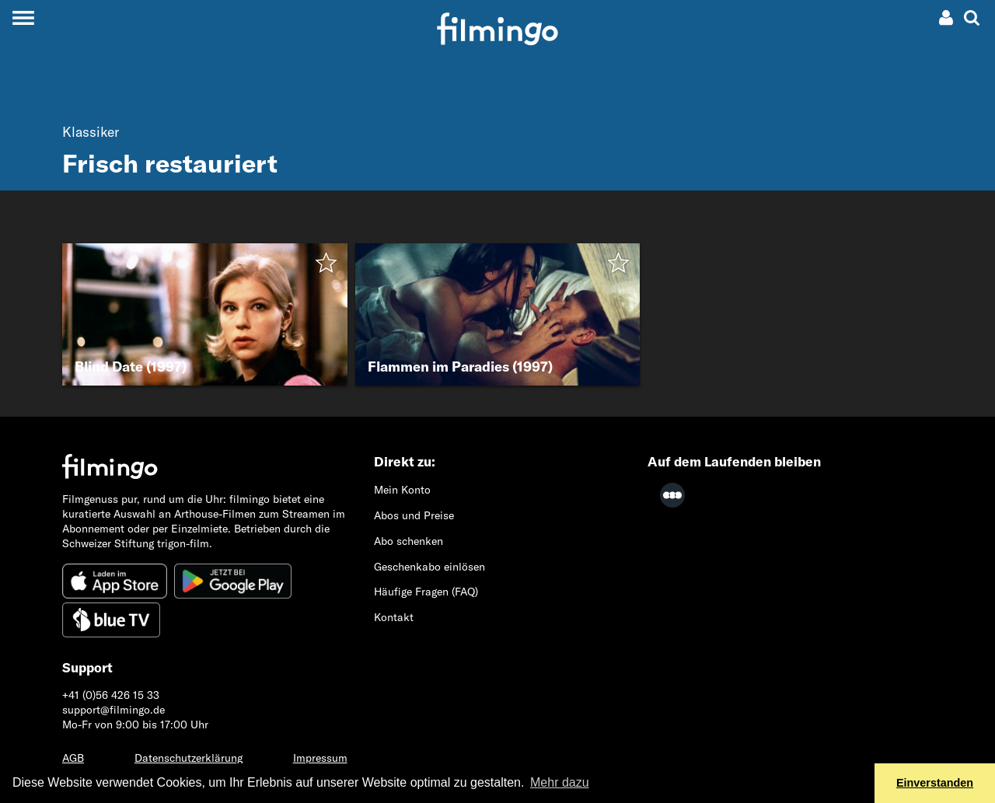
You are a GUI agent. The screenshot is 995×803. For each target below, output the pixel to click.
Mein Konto (402, 490)
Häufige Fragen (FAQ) (426, 592)
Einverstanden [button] (934, 783)
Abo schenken (408, 541)
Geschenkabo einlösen (429, 567)
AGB (73, 758)
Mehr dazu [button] (559, 782)
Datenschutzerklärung (188, 758)
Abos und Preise (414, 515)
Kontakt (394, 617)
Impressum (320, 758)
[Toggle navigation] (23, 17)
